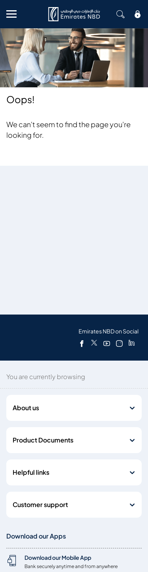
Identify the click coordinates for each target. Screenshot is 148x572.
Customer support (40, 505)
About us (26, 408)
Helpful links (31, 472)
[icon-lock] (138, 14)
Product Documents (43, 440)
